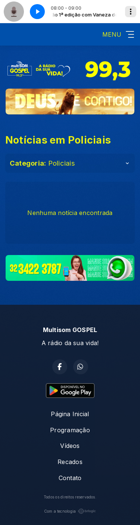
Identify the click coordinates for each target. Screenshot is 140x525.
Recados (70, 462)
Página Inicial (70, 414)
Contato (70, 478)
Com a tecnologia (70, 511)
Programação (70, 430)
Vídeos (70, 445)
